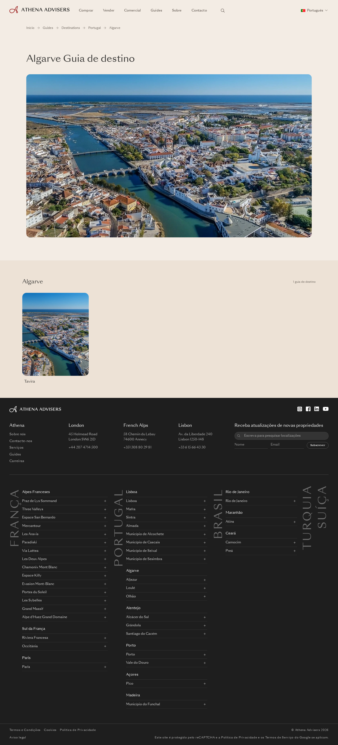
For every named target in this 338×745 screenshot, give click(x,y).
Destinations (70, 28)
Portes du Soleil (34, 592)
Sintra (130, 517)
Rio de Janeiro (238, 492)
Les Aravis (30, 534)
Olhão (131, 596)
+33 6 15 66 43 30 (192, 447)
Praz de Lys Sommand (39, 501)
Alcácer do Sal (137, 617)
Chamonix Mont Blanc (39, 567)
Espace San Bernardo (38, 517)
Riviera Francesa (35, 637)
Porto (131, 645)
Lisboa (131, 492)
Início (30, 28)
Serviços (16, 447)
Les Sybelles (32, 600)
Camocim (233, 542)
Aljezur (131, 579)
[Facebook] (308, 409)
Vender (108, 10)
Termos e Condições (25, 730)
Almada (132, 526)
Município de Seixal (141, 551)
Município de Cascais (143, 542)
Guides (156, 10)
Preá (229, 551)
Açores (132, 675)
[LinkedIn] (316, 409)
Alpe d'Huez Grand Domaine (44, 617)
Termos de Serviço (279, 737)
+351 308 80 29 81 (137, 447)
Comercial (132, 10)
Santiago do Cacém (141, 633)
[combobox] (284, 436)
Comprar (86, 10)
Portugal (94, 28)
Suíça (323, 490)
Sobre (177, 10)
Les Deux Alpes (34, 559)
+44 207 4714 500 (83, 447)
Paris (26, 658)
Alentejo (133, 608)
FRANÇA (15, 517)
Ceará (231, 533)
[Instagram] (299, 409)
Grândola (133, 625)
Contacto (199, 10)
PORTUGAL (119, 527)
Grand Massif (32, 609)
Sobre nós (17, 434)
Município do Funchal (143, 704)
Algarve (132, 571)
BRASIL (219, 513)
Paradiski (29, 542)
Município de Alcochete (145, 534)
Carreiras (16, 461)
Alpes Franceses (36, 492)
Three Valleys (32, 509)
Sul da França (33, 629)
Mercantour (31, 526)
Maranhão (234, 513)
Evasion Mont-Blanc (38, 584)
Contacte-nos (20, 441)
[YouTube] (326, 409)
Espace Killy (32, 575)
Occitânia (30, 646)
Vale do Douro (137, 662)
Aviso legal (17, 737)
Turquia (308, 490)
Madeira (133, 695)
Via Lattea (30, 551)
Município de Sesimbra (144, 559)
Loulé (130, 588)
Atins (230, 521)
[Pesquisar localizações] (223, 11)
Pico (129, 683)
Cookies (50, 730)
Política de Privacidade (78, 730)
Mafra (130, 509)
